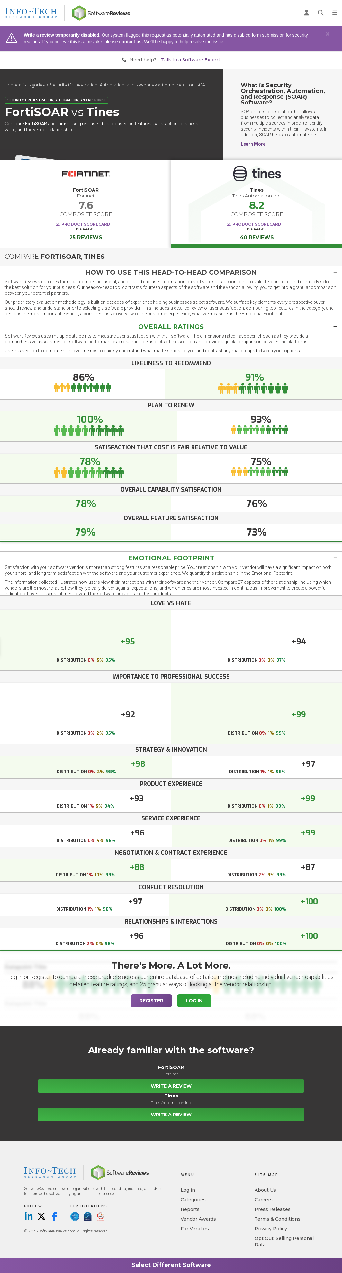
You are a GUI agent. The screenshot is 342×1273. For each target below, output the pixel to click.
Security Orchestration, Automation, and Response (103, 85)
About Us (265, 1190)
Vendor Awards (198, 1219)
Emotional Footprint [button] (171, 558)
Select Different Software (171, 1264)
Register (151, 1001)
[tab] (171, 272)
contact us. (131, 41)
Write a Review (171, 1086)
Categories (33, 85)
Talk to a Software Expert (190, 60)
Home (11, 85)
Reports (190, 1209)
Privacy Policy (271, 1229)
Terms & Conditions (278, 1219)
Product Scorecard (85, 224)
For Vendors (195, 1229)
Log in (188, 1190)
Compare (171, 85)
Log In (194, 1001)
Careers (264, 1200)
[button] (171, 272)
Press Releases (273, 1209)
